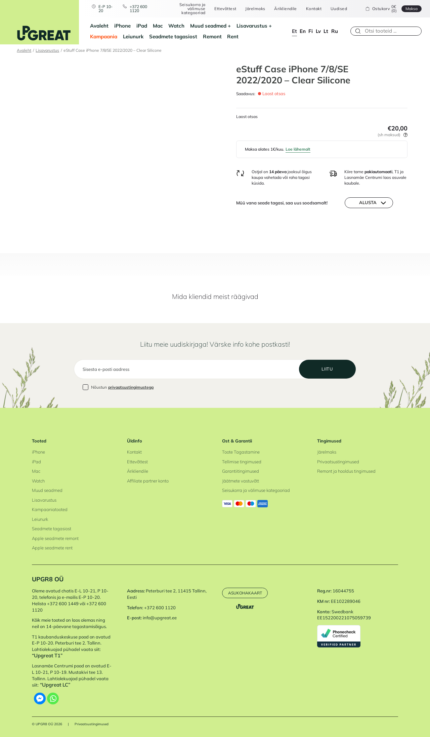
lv (318, 31)
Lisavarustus (251, 26)
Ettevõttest (225, 9)
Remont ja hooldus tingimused (346, 471)
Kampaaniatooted (50, 509)
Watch (176, 26)
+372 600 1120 (138, 8)
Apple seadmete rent (52, 547)
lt (326, 31)
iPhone (122, 26)
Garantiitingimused (240, 471)
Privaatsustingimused (338, 461)
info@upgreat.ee (160, 617)
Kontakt (313, 9)
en (303, 31)
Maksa (411, 8)
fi (310, 31)
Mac (158, 26)
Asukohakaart (245, 592)
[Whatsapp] (53, 698)
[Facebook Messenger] (40, 698)
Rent (233, 36)
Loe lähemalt (298, 149)
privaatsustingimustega (131, 387)
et (294, 31)
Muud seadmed (208, 26)
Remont (212, 36)
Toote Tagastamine (241, 452)
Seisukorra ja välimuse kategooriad (192, 8)
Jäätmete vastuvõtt (240, 480)
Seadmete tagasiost (173, 36)
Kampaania (103, 36)
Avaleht (99, 26)
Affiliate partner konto (148, 480)
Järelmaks (255, 9)
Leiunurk (133, 36)
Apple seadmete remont (55, 538)
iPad (141, 26)
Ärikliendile (285, 9)
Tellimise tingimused (241, 461)
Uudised (339, 9)
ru (334, 31)
